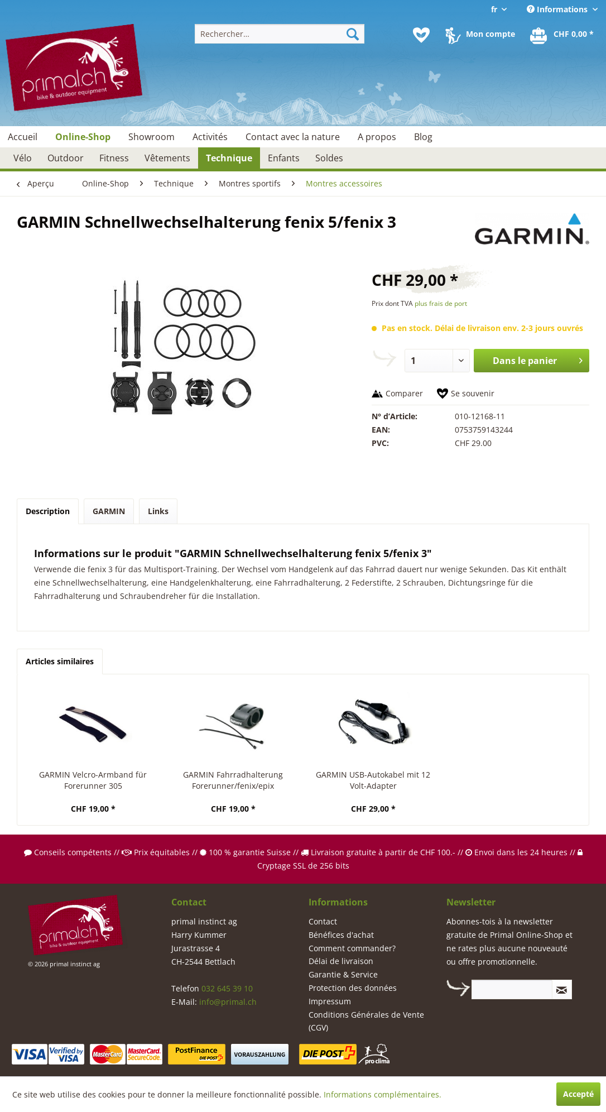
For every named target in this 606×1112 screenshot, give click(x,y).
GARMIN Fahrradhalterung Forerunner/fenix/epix (233, 780)
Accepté (578, 1094)
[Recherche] (352, 34)
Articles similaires (60, 661)
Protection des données (353, 987)
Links (158, 511)
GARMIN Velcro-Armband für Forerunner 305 (93, 780)
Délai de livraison (341, 961)
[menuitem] (279, 34)
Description (48, 511)
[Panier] (562, 35)
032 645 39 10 (227, 988)
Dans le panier (538, 359)
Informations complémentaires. (382, 1094)
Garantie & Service (343, 974)
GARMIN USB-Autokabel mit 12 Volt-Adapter (373, 780)
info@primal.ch (228, 1001)
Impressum (330, 1001)
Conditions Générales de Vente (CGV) (366, 1021)
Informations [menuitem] (558, 9)
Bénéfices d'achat (341, 934)
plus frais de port (441, 303)
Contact (323, 921)
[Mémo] (421, 35)
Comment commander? (352, 948)
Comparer (404, 393)
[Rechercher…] (279, 34)
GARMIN (109, 511)
